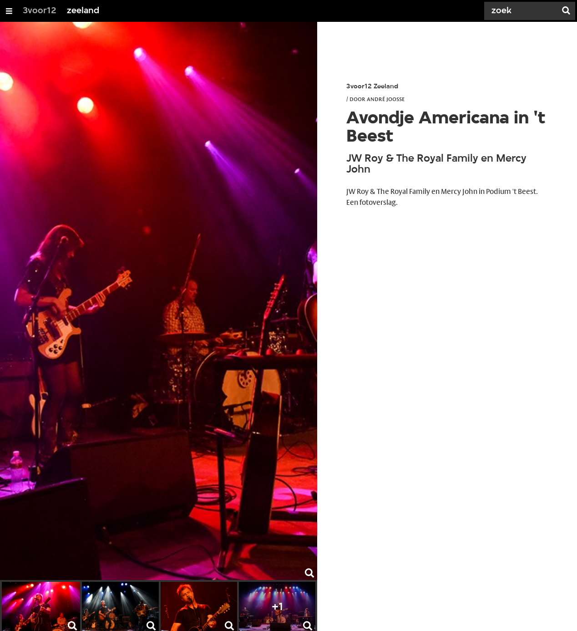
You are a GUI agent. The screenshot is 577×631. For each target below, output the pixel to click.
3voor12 (39, 10)
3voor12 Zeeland (372, 86)
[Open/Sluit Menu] (9, 11)
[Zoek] (522, 11)
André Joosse (386, 98)
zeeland (83, 10)
